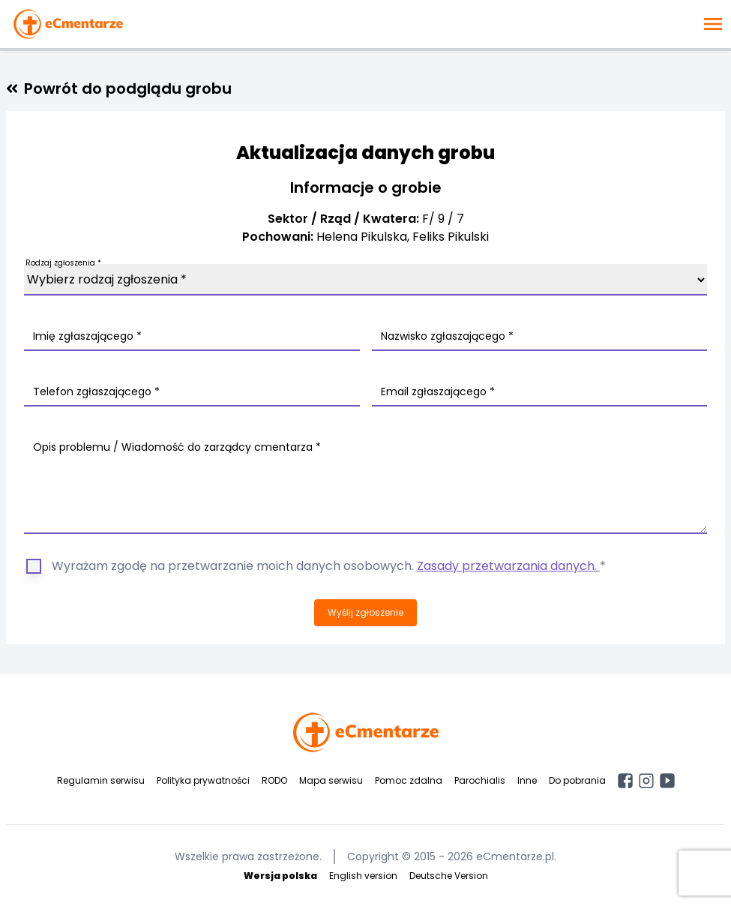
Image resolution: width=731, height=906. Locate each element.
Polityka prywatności (203, 780)
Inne (527, 780)
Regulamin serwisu (101, 780)
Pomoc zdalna (408, 780)
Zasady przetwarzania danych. (508, 565)
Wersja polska (280, 875)
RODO (274, 780)
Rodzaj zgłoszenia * (63, 262)
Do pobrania (577, 780)
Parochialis (479, 780)
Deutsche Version (448, 875)
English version (363, 875)
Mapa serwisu (331, 780)
